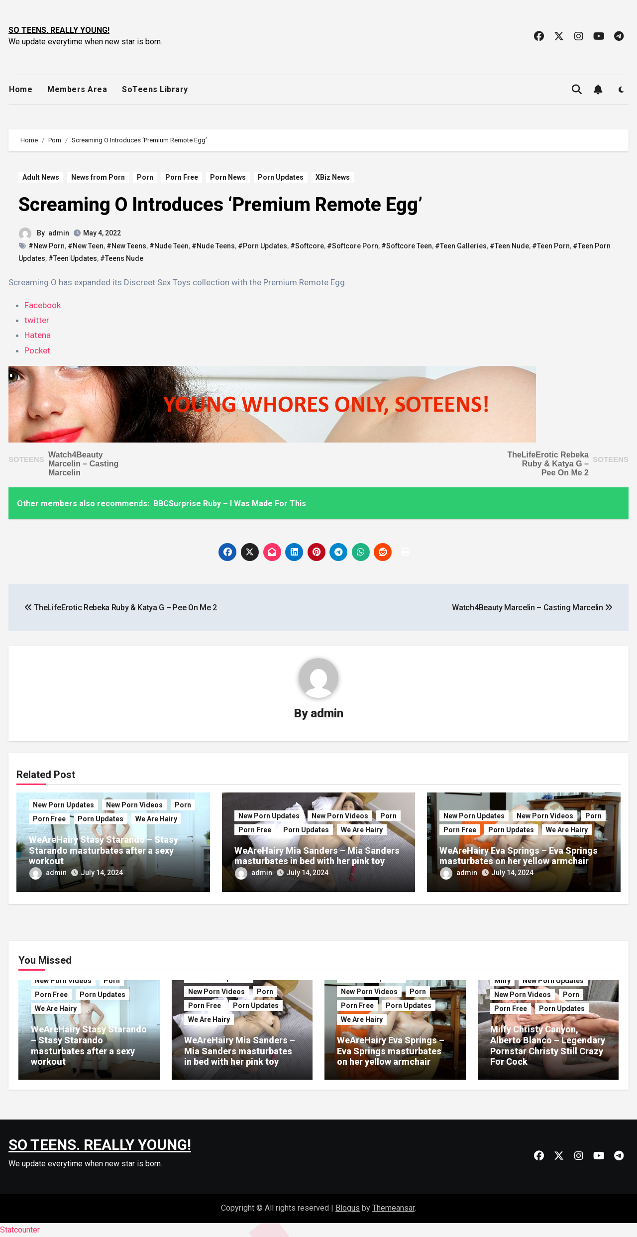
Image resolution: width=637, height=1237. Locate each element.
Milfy (502, 981)
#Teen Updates (72, 258)
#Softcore (307, 246)
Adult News (40, 177)
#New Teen (86, 246)
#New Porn (46, 246)
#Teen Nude (509, 246)
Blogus (347, 1208)
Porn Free (181, 177)
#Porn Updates (262, 246)
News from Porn (98, 177)
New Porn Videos (134, 805)
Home (20, 89)
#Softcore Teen (406, 246)
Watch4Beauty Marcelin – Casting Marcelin (83, 463)
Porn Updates (281, 177)
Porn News (228, 177)
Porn (145, 177)
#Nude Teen (169, 246)
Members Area (77, 89)
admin (58, 233)
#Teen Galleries (461, 246)
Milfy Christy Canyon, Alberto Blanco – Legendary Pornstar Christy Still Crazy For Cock (547, 1045)
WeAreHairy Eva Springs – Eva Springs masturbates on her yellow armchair (518, 856)
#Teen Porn (551, 246)
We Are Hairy (156, 819)
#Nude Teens (213, 246)
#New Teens (126, 246)
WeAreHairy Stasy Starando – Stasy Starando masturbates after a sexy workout (103, 850)
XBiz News (333, 177)
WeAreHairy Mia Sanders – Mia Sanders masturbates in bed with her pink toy (317, 856)
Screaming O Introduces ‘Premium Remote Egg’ (220, 205)
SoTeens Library (155, 89)
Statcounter (20, 1230)
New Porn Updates (63, 805)
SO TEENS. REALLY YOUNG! (58, 30)
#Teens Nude (121, 258)
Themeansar (393, 1208)
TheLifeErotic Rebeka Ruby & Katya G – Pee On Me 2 (548, 463)
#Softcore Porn (352, 246)
